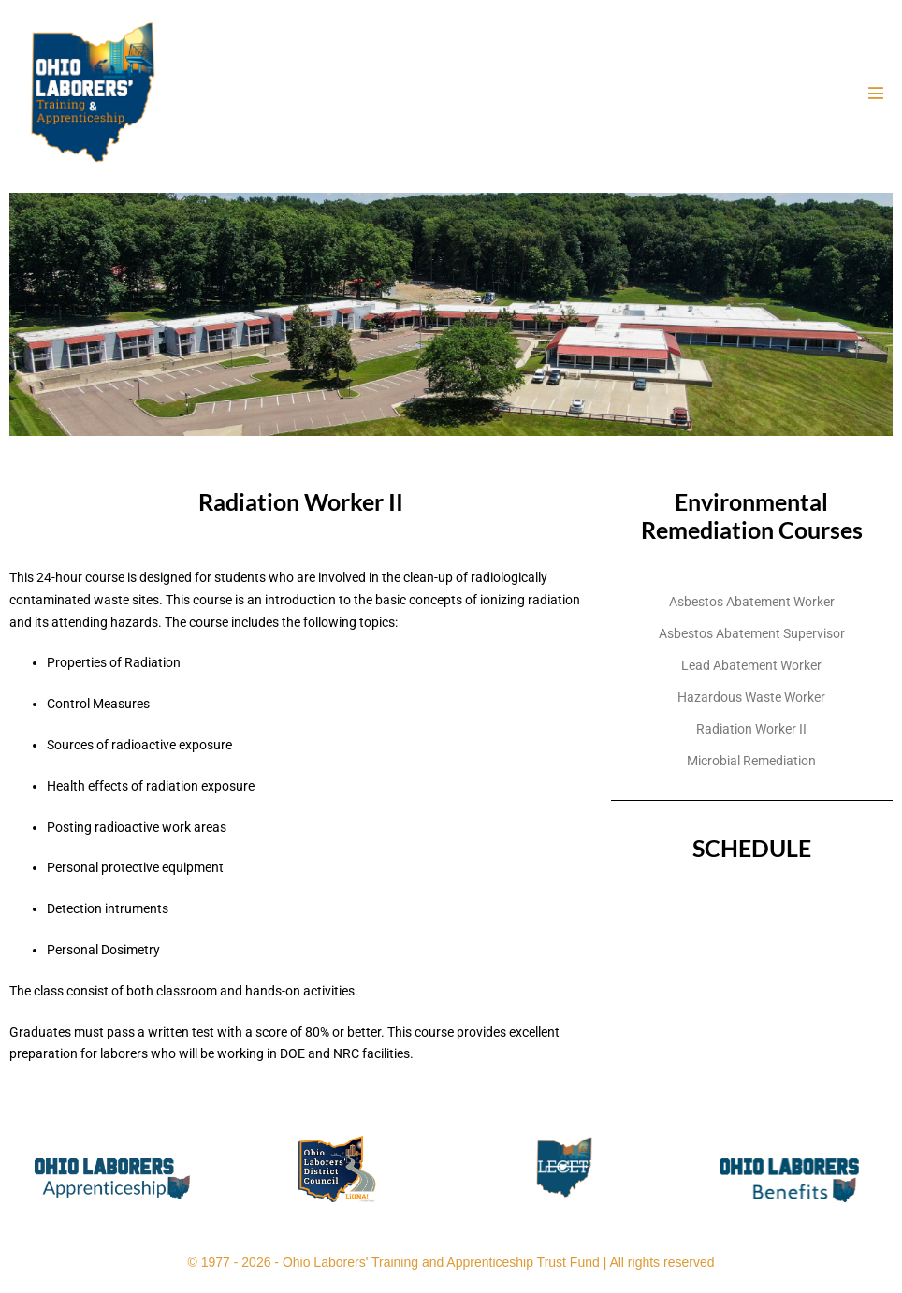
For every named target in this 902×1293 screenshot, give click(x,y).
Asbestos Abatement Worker (752, 601)
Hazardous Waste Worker (751, 697)
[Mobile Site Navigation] (875, 92)
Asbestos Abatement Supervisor (752, 633)
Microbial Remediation (751, 760)
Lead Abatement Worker (751, 665)
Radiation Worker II (751, 728)
